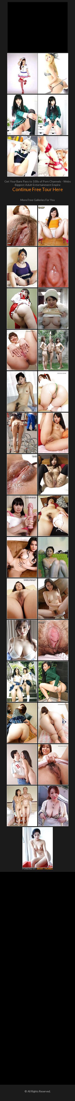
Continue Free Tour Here (37, 189)
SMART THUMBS (44, 869)
